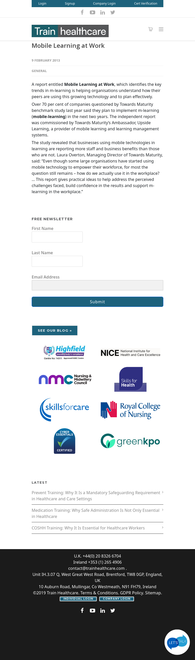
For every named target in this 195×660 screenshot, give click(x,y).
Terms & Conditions (99, 593)
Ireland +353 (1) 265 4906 (97, 562)
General (39, 70)
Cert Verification (145, 3)
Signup (70, 3)
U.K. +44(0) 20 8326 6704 (97, 556)
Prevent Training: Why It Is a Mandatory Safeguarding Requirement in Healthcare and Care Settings (96, 496)
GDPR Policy (131, 593)
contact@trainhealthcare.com (96, 568)
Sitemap (153, 593)
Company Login (104, 3)
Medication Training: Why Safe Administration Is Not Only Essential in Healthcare (96, 513)
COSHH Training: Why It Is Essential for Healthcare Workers (88, 528)
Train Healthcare (62, 593)
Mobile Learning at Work (68, 45)
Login (42, 3)
